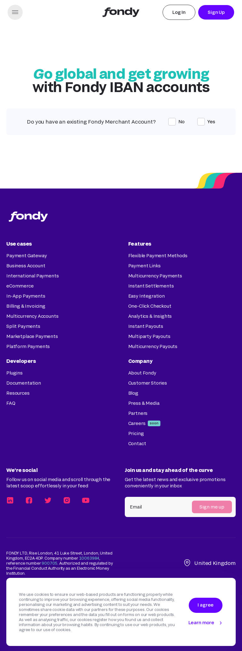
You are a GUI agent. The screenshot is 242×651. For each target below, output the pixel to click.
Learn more (201, 622)
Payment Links (144, 265)
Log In (179, 12)
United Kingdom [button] (209, 563)
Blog (133, 393)
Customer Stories (147, 383)
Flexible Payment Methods (157, 255)
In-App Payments (25, 296)
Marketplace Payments (32, 336)
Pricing (136, 433)
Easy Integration (146, 296)
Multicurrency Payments (155, 275)
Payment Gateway (26, 255)
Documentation (23, 383)
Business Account (25, 265)
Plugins (14, 372)
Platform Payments (28, 346)
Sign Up (216, 12)
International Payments (32, 275)
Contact (137, 443)
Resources (18, 393)
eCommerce (20, 285)
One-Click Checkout (149, 306)
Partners (138, 413)
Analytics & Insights (150, 316)
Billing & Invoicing (25, 306)
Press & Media (143, 403)
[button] (15, 12)
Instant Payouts (146, 326)
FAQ (10, 403)
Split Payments (23, 326)
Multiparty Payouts (149, 336)
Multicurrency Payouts (153, 346)
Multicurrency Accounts (32, 316)
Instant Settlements (151, 285)
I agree (206, 604)
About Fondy (142, 372)
